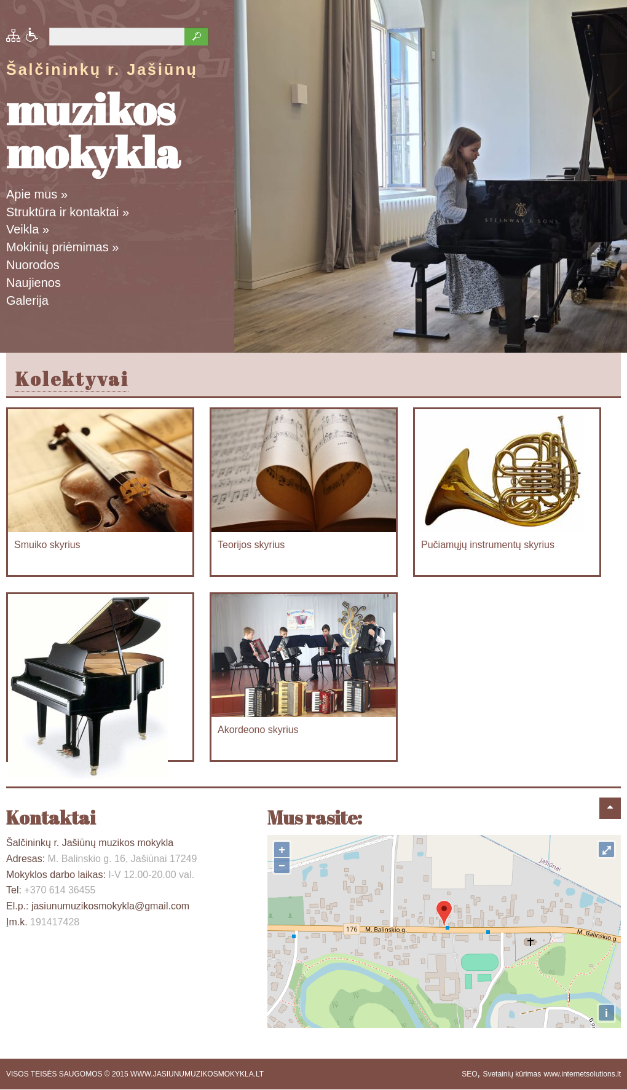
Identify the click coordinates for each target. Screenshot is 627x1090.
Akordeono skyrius (258, 729)
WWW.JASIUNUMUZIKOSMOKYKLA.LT (197, 1074)
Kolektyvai (71, 378)
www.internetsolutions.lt (582, 1074)
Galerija (27, 300)
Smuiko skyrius (47, 544)
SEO (469, 1074)
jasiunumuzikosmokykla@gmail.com (110, 906)
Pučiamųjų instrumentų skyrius (487, 544)
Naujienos (33, 282)
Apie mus (37, 194)
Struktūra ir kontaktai (67, 212)
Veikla (27, 229)
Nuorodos (33, 265)
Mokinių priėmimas (62, 247)
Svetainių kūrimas (512, 1074)
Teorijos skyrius (251, 544)
